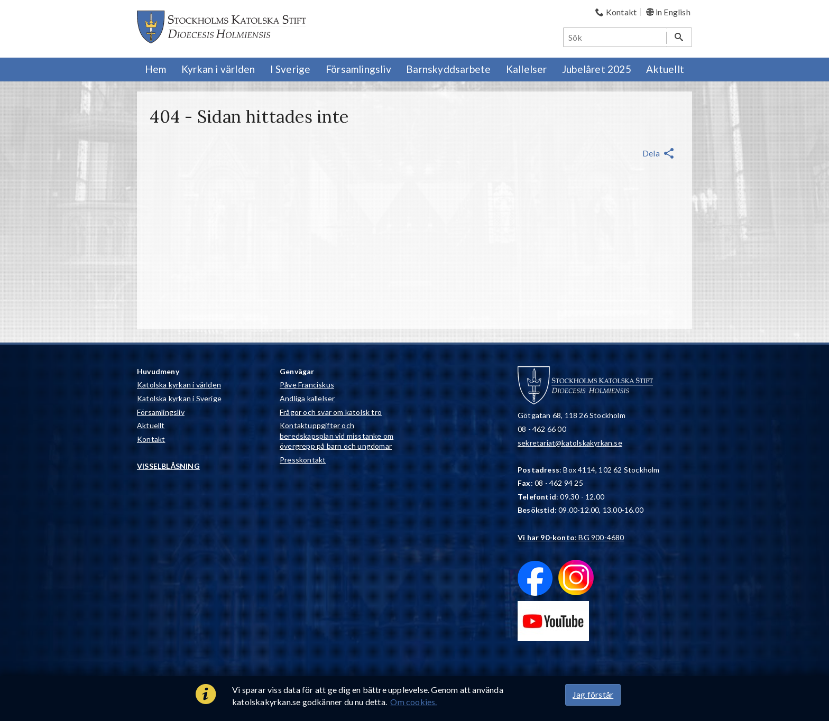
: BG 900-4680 (571, 537)
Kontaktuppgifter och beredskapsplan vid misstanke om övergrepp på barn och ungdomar (336, 435)
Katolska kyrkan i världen (179, 384)
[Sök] (615, 37)
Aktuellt (151, 425)
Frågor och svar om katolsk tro (331, 412)
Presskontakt (303, 459)
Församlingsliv (161, 412)
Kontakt (151, 439)
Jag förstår (593, 694)
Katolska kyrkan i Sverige (179, 398)
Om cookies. (413, 702)
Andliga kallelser (307, 398)
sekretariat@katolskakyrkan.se (570, 442)
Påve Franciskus (307, 384)
